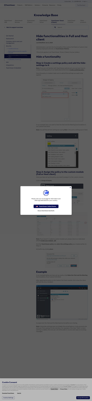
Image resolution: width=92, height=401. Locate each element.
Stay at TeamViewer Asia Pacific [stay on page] (46, 210)
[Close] (70, 187)
